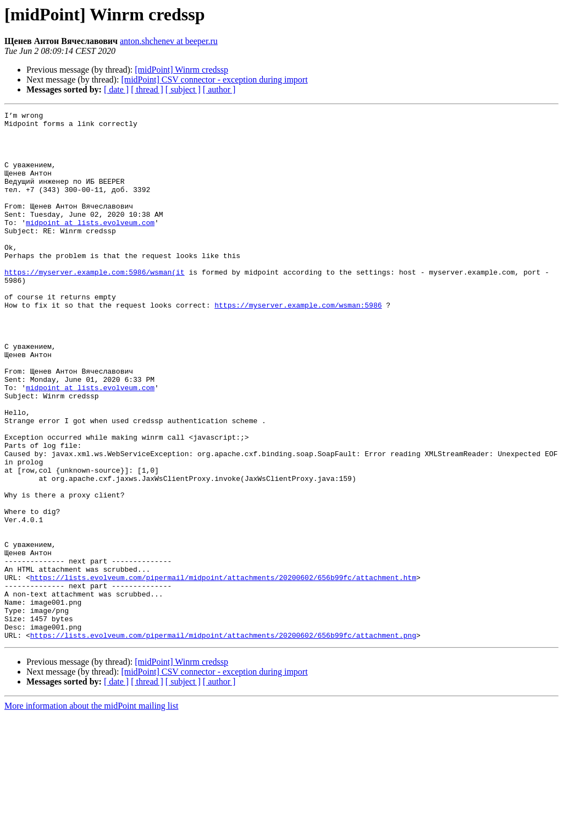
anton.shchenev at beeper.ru (169, 41)
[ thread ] (147, 89)
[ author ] (219, 89)
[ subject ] (183, 89)
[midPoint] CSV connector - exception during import (214, 79)
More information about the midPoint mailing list (91, 811)
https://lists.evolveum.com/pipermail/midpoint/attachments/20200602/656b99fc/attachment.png (223, 741)
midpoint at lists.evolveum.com (90, 245)
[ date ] (116, 89)
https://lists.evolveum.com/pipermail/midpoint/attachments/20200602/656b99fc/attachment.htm (223, 671)
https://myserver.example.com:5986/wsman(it (94, 305)
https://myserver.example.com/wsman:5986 (298, 344)
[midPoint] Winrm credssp (181, 69)
